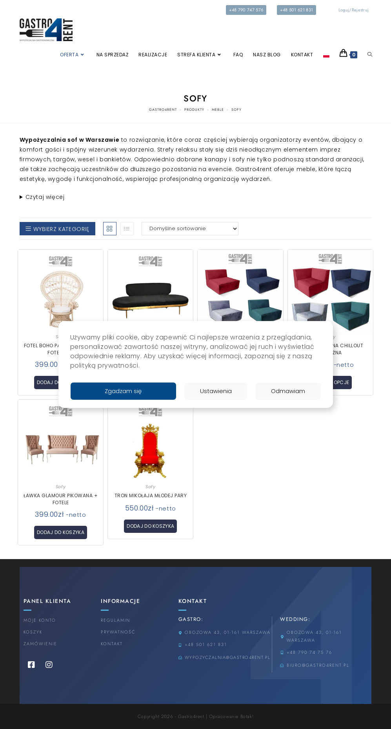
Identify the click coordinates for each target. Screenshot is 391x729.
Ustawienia (215, 390)
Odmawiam (288, 390)
